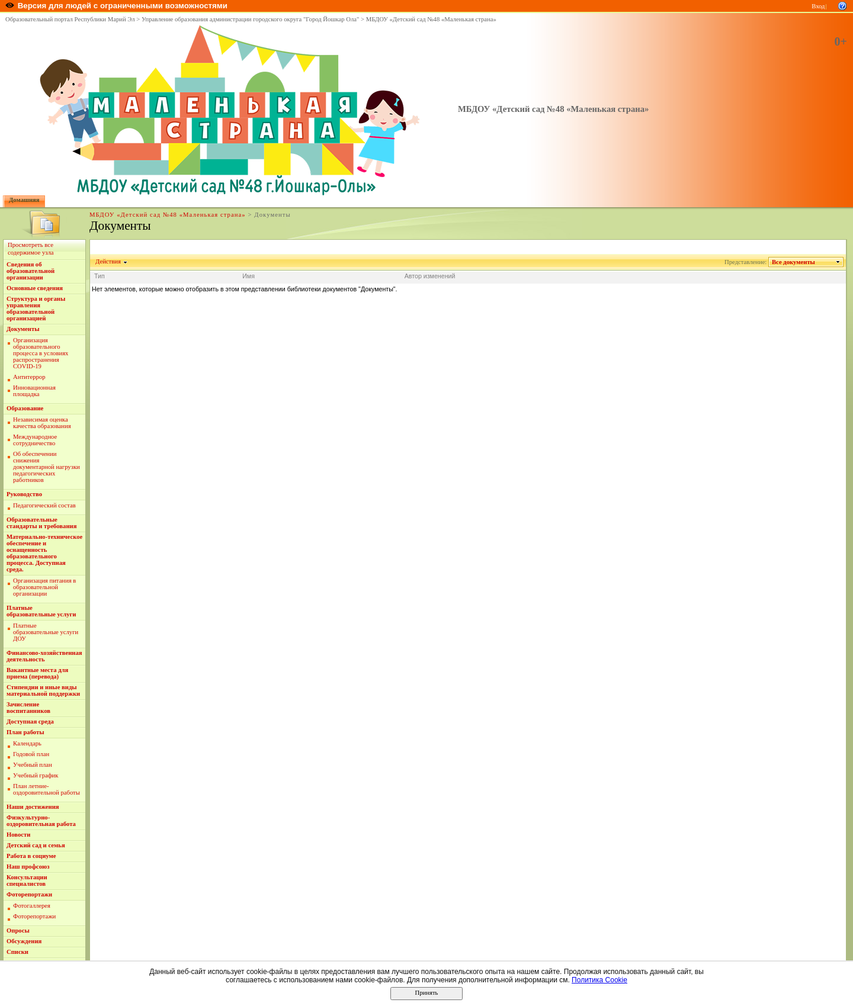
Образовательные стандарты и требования (42, 522)
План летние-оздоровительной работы (46, 789)
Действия (108, 261)
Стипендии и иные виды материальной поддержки (43, 690)
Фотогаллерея (31, 905)
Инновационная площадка (34, 390)
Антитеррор (29, 377)
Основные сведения (35, 288)
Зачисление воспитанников (28, 707)
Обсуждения (24, 941)
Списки (17, 952)
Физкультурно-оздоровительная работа (41, 820)
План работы (25, 732)
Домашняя (24, 200)
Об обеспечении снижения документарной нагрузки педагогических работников (46, 467)
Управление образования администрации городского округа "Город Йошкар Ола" (251, 19)
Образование (25, 408)
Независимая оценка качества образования (42, 422)
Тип (99, 275)
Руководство (24, 494)
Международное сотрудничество (35, 439)
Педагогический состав (44, 505)
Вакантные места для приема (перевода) (37, 673)
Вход (818, 6)
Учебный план (32, 764)
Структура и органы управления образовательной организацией (36, 308)
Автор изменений (430, 275)
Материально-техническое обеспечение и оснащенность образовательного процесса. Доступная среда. (44, 553)
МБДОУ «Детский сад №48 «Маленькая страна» (431, 19)
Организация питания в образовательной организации (44, 587)
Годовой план (31, 754)
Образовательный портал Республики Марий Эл (70, 19)
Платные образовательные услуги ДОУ (45, 632)
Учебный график (36, 775)
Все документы (794, 262)
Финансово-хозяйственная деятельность (44, 656)
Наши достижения (33, 806)
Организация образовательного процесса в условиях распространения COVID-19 (40, 353)
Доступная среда (30, 721)
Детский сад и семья (36, 845)
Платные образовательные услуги (41, 611)
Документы (23, 329)
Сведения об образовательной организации (30, 271)
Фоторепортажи (29, 894)
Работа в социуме (31, 856)
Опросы (18, 930)
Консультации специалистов (27, 880)
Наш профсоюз (28, 866)
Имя (248, 275)
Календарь (27, 743)
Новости (18, 834)
